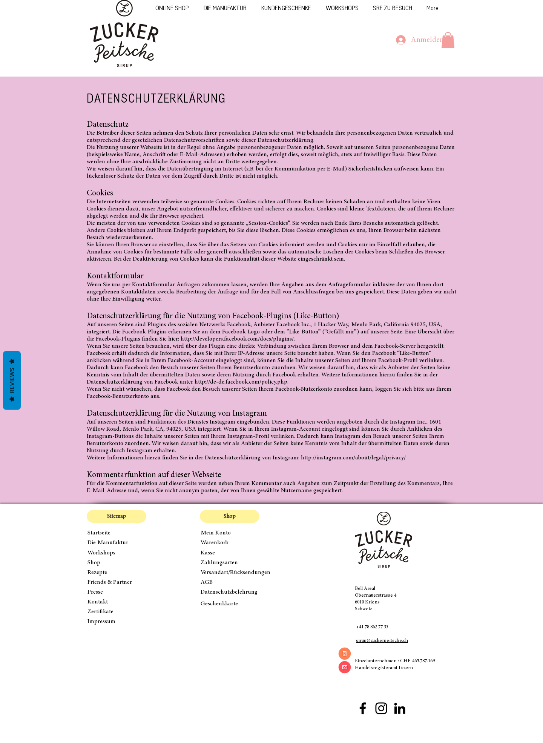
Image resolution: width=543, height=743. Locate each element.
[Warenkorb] (229, 543)
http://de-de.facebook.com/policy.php (241, 382)
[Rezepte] (116, 572)
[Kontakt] (116, 602)
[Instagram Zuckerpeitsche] (381, 708)
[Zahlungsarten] (229, 563)
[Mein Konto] (229, 533)
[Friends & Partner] (116, 582)
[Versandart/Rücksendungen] (237, 572)
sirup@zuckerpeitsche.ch (382, 641)
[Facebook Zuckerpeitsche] (363, 708)
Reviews (12, 380)
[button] (448, 40)
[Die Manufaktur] (116, 543)
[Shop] (116, 563)
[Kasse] (229, 553)
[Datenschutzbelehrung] (234, 592)
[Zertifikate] (116, 612)
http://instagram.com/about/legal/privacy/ (353, 458)
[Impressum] (116, 621)
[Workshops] (116, 553)
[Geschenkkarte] (229, 604)
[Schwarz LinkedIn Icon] (400, 708)
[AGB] (229, 582)
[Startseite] (116, 533)
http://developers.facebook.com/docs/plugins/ (237, 339)
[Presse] (116, 592)
